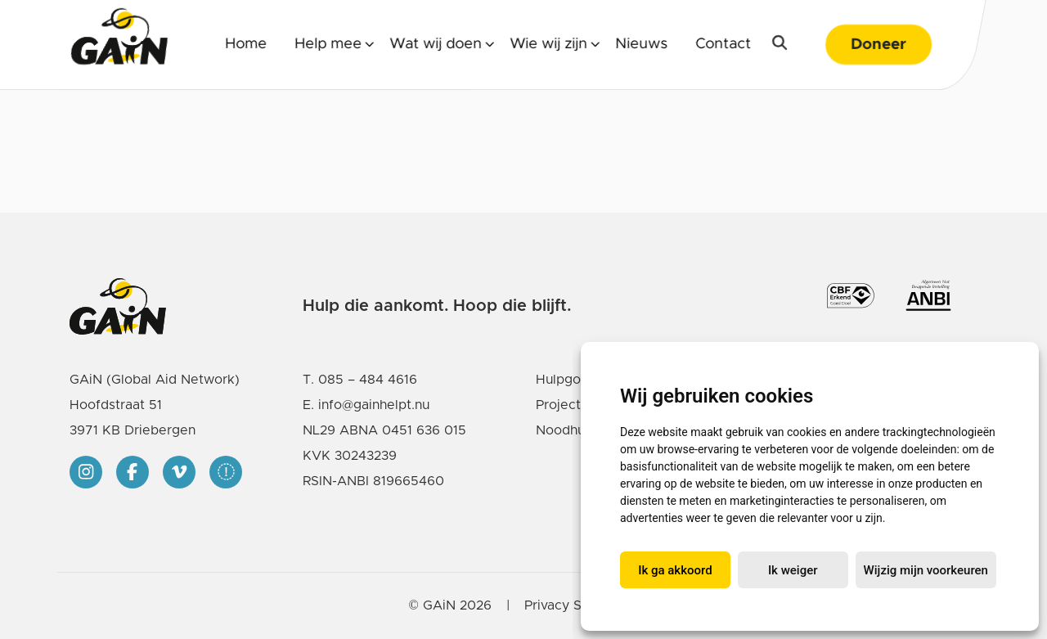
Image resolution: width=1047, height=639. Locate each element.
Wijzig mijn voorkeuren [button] (926, 570)
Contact (723, 44)
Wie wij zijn (548, 44)
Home (246, 44)
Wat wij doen (435, 44)
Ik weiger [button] (793, 570)
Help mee (328, 44)
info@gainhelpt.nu (373, 405)
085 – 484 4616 (367, 379)
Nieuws (641, 44)
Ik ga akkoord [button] (675, 570)
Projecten (566, 405)
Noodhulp (566, 430)
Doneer (878, 44)
